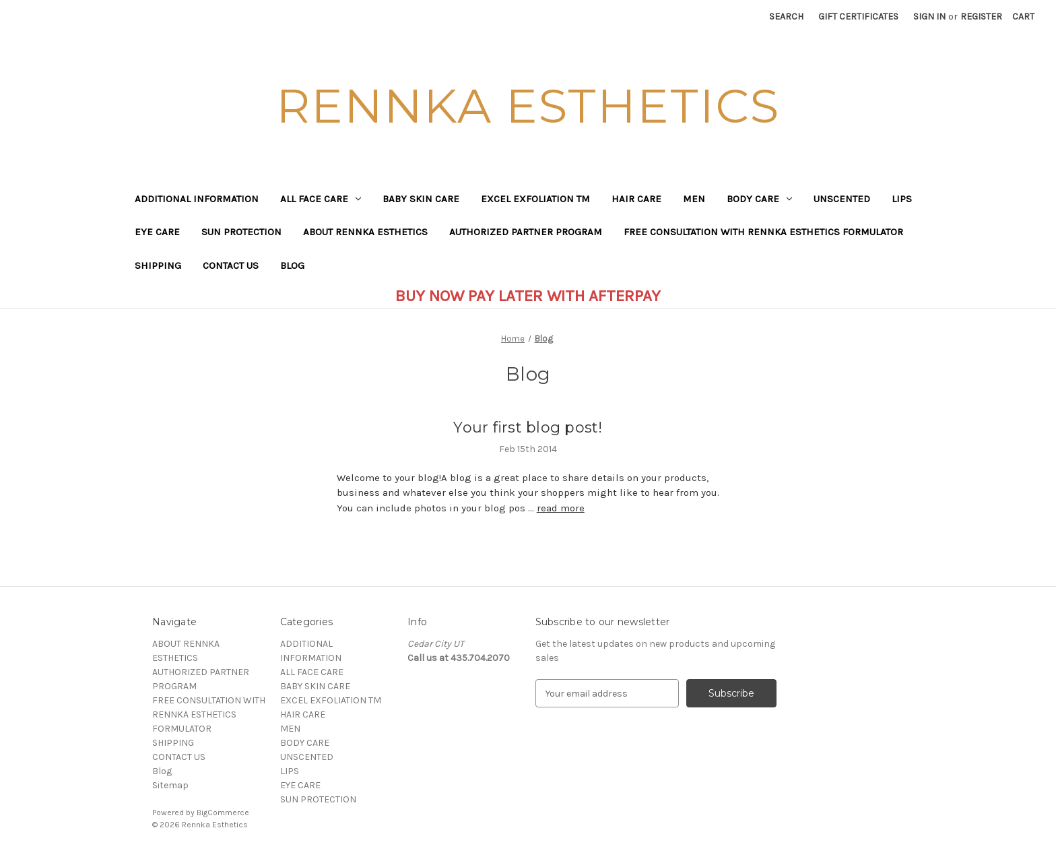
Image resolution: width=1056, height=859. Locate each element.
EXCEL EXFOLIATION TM (535, 199)
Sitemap (170, 785)
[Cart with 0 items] (1023, 16)
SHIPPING (158, 265)
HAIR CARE (636, 199)
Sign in (929, 16)
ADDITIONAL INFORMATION (197, 199)
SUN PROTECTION (241, 232)
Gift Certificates (858, 16)
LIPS (902, 199)
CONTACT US (231, 265)
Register (981, 16)
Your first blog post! (527, 427)
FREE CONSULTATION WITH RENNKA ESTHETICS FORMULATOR (763, 232)
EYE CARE (157, 232)
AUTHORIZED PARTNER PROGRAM (525, 232)
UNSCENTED (842, 199)
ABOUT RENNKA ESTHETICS (365, 232)
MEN (694, 199)
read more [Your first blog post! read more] (561, 508)
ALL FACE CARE (320, 199)
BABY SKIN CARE (421, 199)
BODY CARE (759, 199)
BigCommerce (223, 812)
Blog (292, 265)
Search (786, 16)
